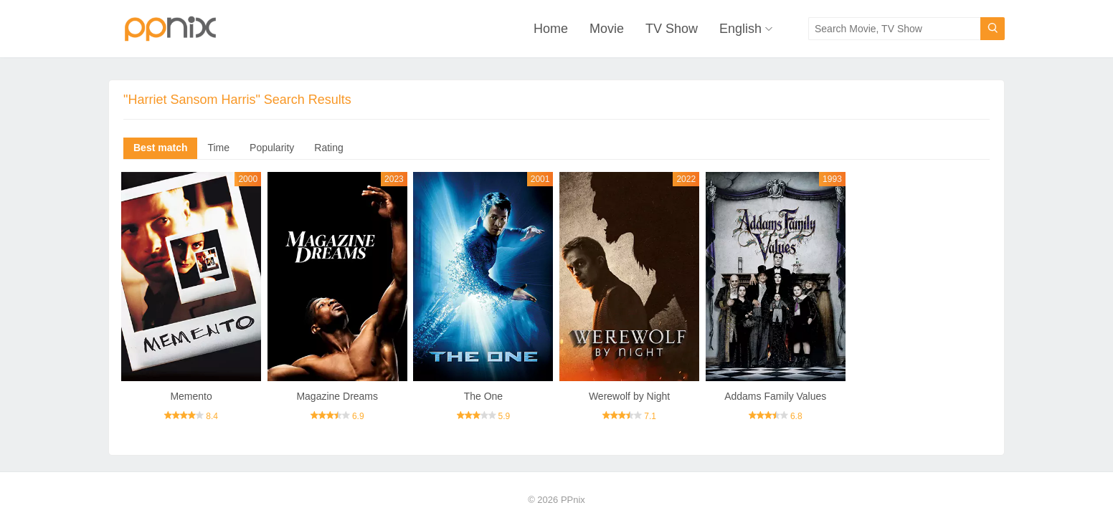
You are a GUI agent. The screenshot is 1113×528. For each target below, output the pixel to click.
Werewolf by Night (629, 396)
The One (483, 396)
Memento (191, 396)
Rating (328, 147)
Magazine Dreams (337, 396)
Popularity (272, 147)
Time (218, 147)
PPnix (573, 499)
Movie (606, 28)
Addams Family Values (775, 396)
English (740, 28)
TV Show (671, 28)
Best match (160, 147)
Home (551, 28)
